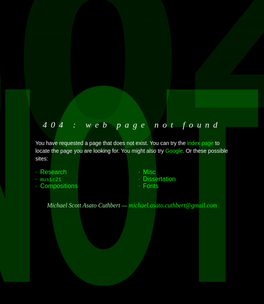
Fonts (150, 186)
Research (53, 172)
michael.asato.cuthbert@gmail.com (173, 205)
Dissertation (159, 179)
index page (200, 143)
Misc (149, 172)
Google (174, 151)
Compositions (59, 186)
